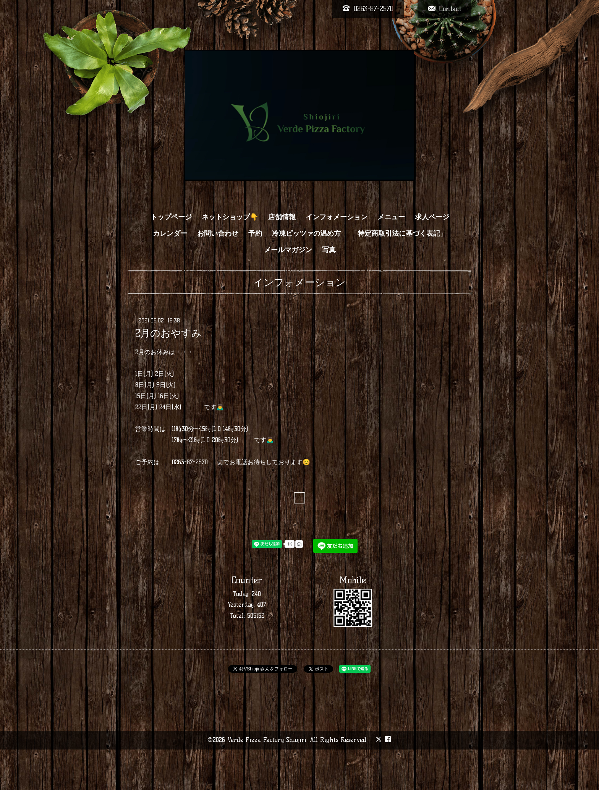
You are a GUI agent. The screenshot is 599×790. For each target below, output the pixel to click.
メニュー (391, 217)
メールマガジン (288, 250)
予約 (255, 233)
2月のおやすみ (168, 333)
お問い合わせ (217, 233)
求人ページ (432, 217)
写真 (329, 250)
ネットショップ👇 (230, 217)
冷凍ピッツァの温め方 (306, 233)
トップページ (171, 217)
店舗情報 (282, 217)
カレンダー (170, 233)
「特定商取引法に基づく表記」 (399, 233)
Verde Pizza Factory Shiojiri (266, 739)
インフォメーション (336, 217)
